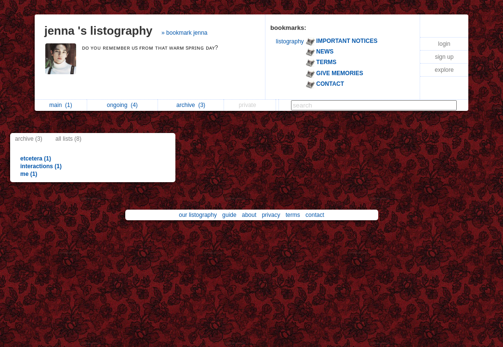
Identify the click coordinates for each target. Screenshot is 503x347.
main (60, 105)
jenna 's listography (98, 30)
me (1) (28, 174)
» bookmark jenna (184, 32)
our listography (198, 215)
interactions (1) (41, 166)
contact (314, 215)
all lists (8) (68, 138)
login (444, 43)
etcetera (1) (35, 158)
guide (229, 215)
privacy (271, 215)
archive (190, 105)
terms (293, 215)
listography (290, 41)
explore (444, 70)
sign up (444, 56)
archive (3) (28, 138)
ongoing (122, 105)
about (249, 215)
